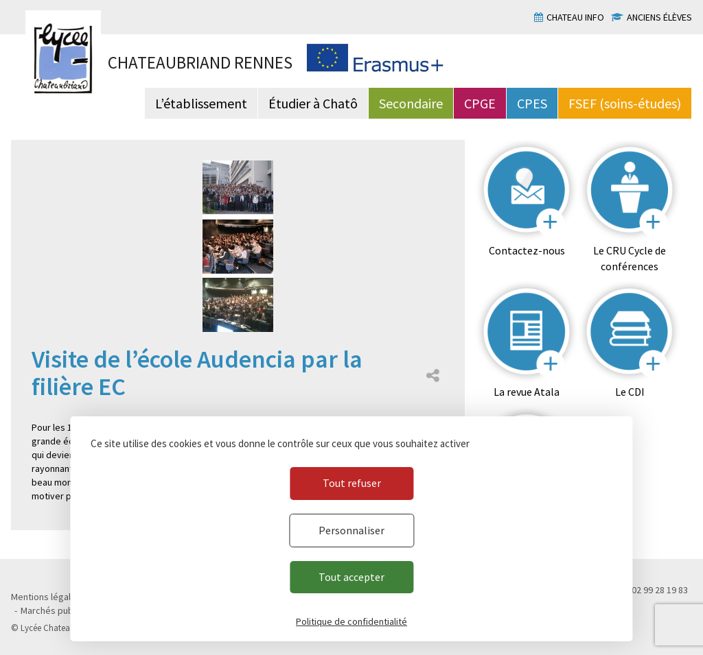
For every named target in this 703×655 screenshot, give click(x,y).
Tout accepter (351, 577)
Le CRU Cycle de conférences (629, 258)
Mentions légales (46, 597)
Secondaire (411, 103)
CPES (532, 103)
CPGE (480, 103)
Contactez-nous (527, 250)
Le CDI (630, 391)
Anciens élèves (659, 17)
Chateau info (575, 17)
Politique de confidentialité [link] (351, 621)
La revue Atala (527, 391)
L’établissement (201, 103)
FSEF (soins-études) (624, 103)
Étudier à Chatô (313, 103)
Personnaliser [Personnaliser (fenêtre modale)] (351, 530)
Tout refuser (352, 483)
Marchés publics (54, 610)
